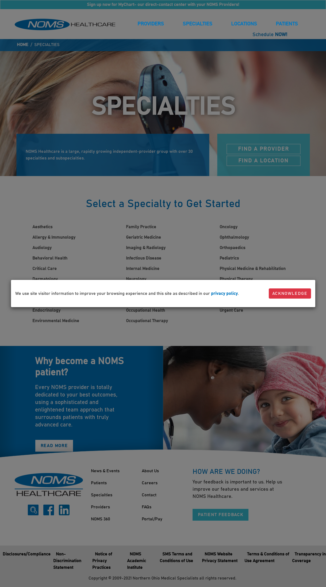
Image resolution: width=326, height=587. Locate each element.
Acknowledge (290, 293)
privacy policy (224, 293)
